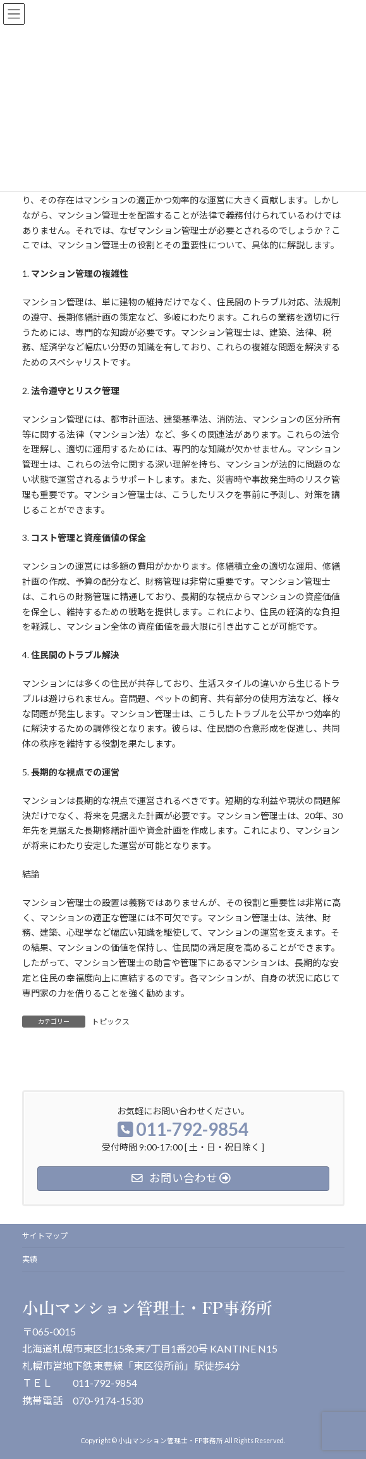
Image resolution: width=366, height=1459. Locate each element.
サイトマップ (45, 1235)
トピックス (111, 1021)
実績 (29, 1259)
